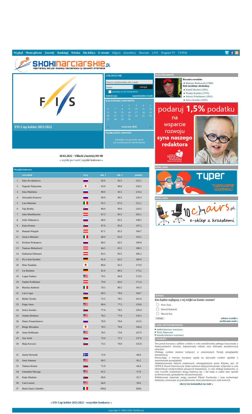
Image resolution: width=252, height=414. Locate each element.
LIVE (155, 52)
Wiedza (75, 52)
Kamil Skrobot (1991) (197, 89)
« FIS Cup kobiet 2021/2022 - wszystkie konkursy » (81, 402)
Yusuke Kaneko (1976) (197, 93)
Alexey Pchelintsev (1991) (199, 96)
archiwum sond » (229, 321)
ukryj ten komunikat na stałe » (196, 383)
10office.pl (138, 410)
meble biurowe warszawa (170, 329)
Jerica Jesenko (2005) (197, 99)
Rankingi (62, 52)
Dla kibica (89, 52)
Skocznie (144, 52)
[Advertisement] (126, 24)
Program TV (168, 52)
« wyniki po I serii (69, 160)
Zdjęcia (116, 52)
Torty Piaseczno (165, 332)
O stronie (103, 52)
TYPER (182, 52)
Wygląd (18, 52)
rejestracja (111, 95)
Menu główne (34, 52)
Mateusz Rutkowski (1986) (199, 83)
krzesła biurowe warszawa (170, 335)
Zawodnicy (129, 52)
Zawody (49, 52)
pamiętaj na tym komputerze (125, 91)
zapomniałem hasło (142, 95)
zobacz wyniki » (229, 318)
